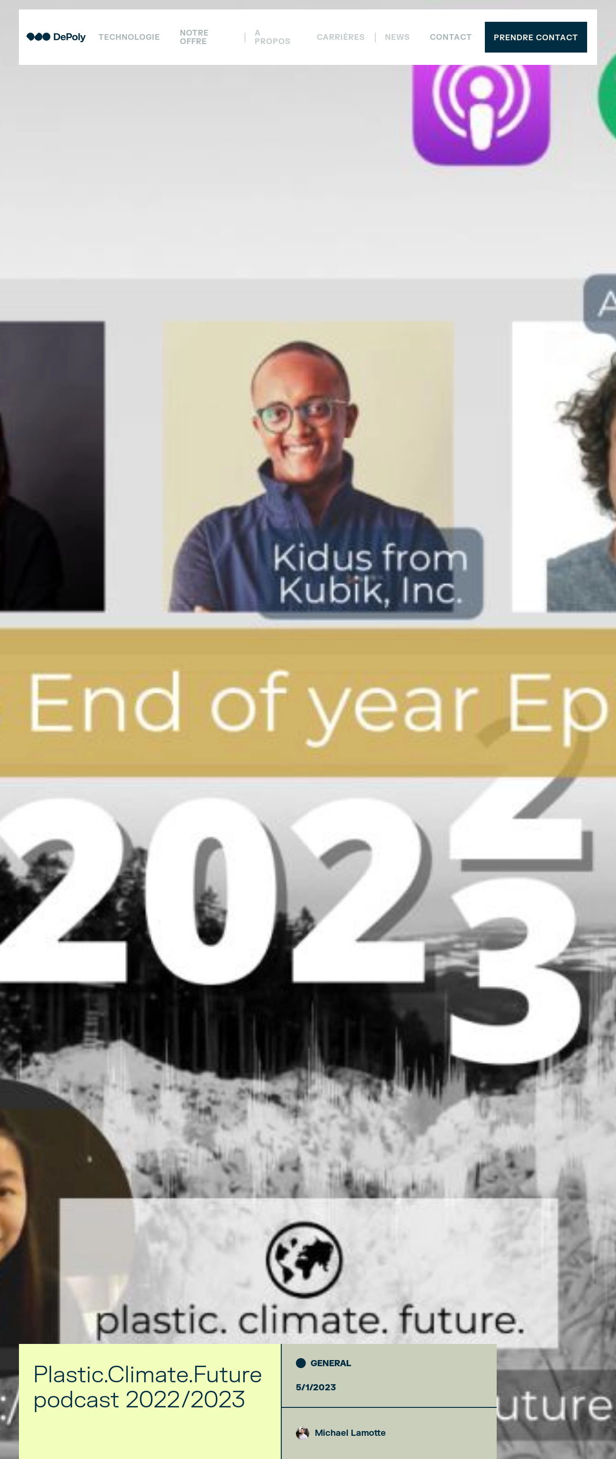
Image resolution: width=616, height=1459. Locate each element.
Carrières (341, 38)
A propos (273, 37)
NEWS (397, 38)
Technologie (129, 37)
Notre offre (194, 37)
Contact (451, 37)
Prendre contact (536, 38)
